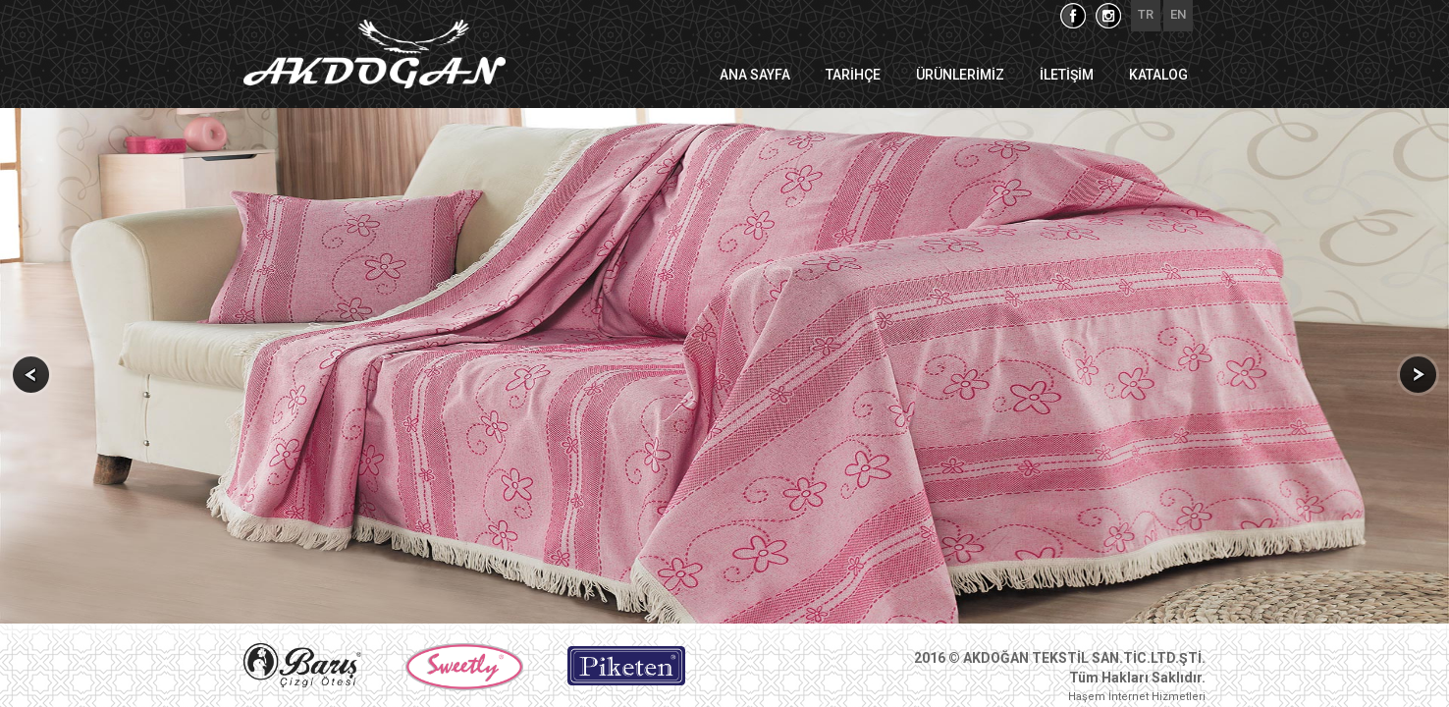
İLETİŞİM (1067, 74)
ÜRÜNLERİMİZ (960, 74)
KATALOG (1158, 74)
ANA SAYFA (755, 74)
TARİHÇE (853, 74)
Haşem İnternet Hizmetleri (1137, 696)
